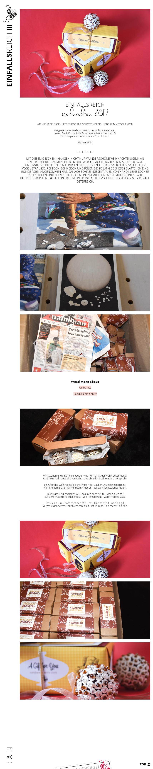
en (11, 762)
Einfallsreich (10, 13)
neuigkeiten (23, 41)
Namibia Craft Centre (85, 394)
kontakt (21, 44)
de (8, 762)
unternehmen (24, 26)
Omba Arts (85, 387)
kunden (21, 37)
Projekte (21, 34)
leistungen (23, 30)
